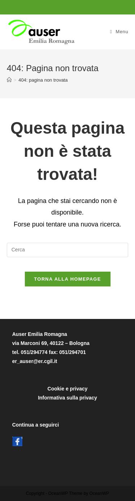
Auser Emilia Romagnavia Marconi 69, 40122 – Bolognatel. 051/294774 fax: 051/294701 (51, 343)
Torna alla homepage (67, 279)
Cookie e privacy (67, 389)
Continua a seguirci (35, 425)
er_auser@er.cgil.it (34, 361)
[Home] (9, 80)
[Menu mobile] (119, 31)
